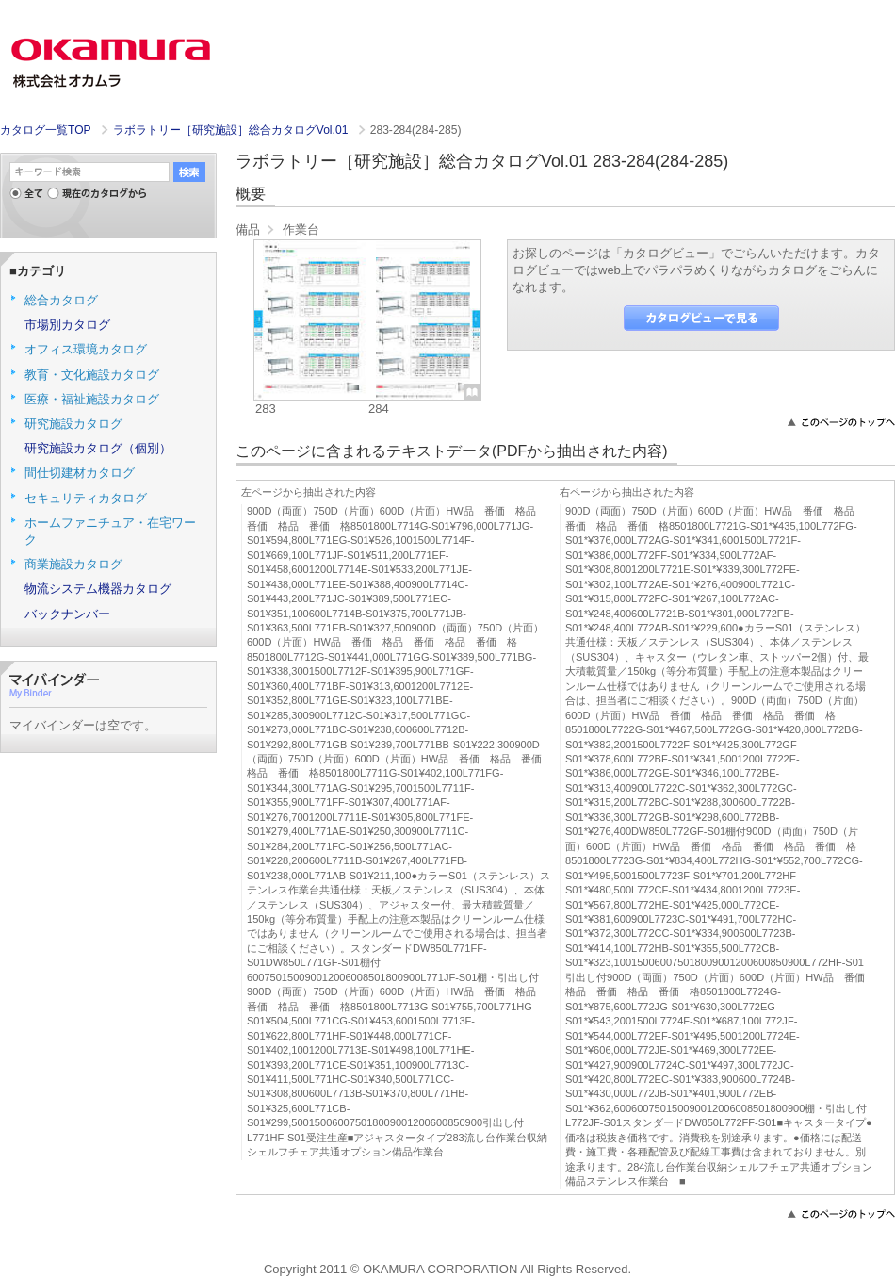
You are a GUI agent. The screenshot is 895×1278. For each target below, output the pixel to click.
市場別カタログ (67, 325)
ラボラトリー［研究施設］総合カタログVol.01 (232, 130)
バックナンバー (67, 614)
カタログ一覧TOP (45, 130)
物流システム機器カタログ (97, 589)
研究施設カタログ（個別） (97, 448)
